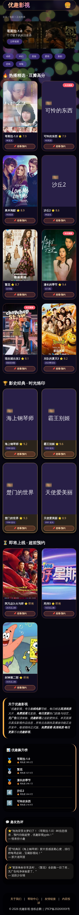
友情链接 (50, 899)
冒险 (21, 64)
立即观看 (14, 41)
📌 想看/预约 (20, 146)
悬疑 (34, 56)
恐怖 (8, 64)
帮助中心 (33, 899)
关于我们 (15, 899)
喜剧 (60, 56)
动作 (8, 56)
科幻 (21, 56)
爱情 (47, 56)
